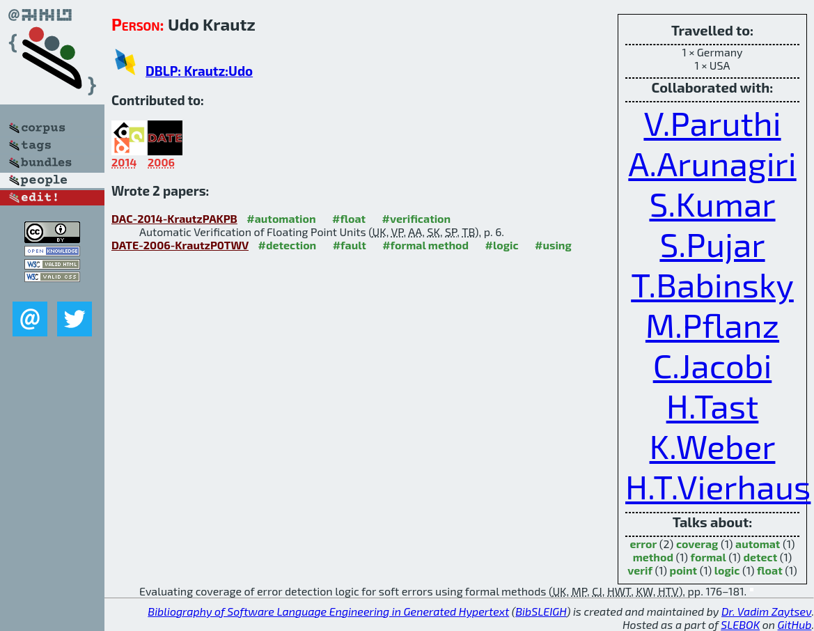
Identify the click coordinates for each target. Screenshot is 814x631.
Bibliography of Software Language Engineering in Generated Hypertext (328, 611)
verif (639, 570)
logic (727, 570)
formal (708, 556)
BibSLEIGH (540, 611)
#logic (502, 244)
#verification (416, 218)
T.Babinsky (712, 284)
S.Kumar (712, 203)
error (643, 543)
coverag (697, 543)
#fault (349, 244)
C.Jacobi (712, 365)
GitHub (795, 624)
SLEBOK (740, 624)
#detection (287, 244)
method (653, 556)
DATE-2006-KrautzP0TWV (180, 244)
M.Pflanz (712, 324)
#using (553, 244)
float (770, 570)
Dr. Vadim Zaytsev (766, 611)
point (684, 570)
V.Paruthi (712, 122)
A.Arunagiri (712, 163)
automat (757, 543)
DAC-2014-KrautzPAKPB (174, 218)
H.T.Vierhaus (718, 486)
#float (349, 218)
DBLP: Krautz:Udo (199, 71)
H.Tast (712, 405)
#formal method (425, 244)
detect (760, 556)
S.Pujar (712, 244)
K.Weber (713, 446)
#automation (280, 218)
